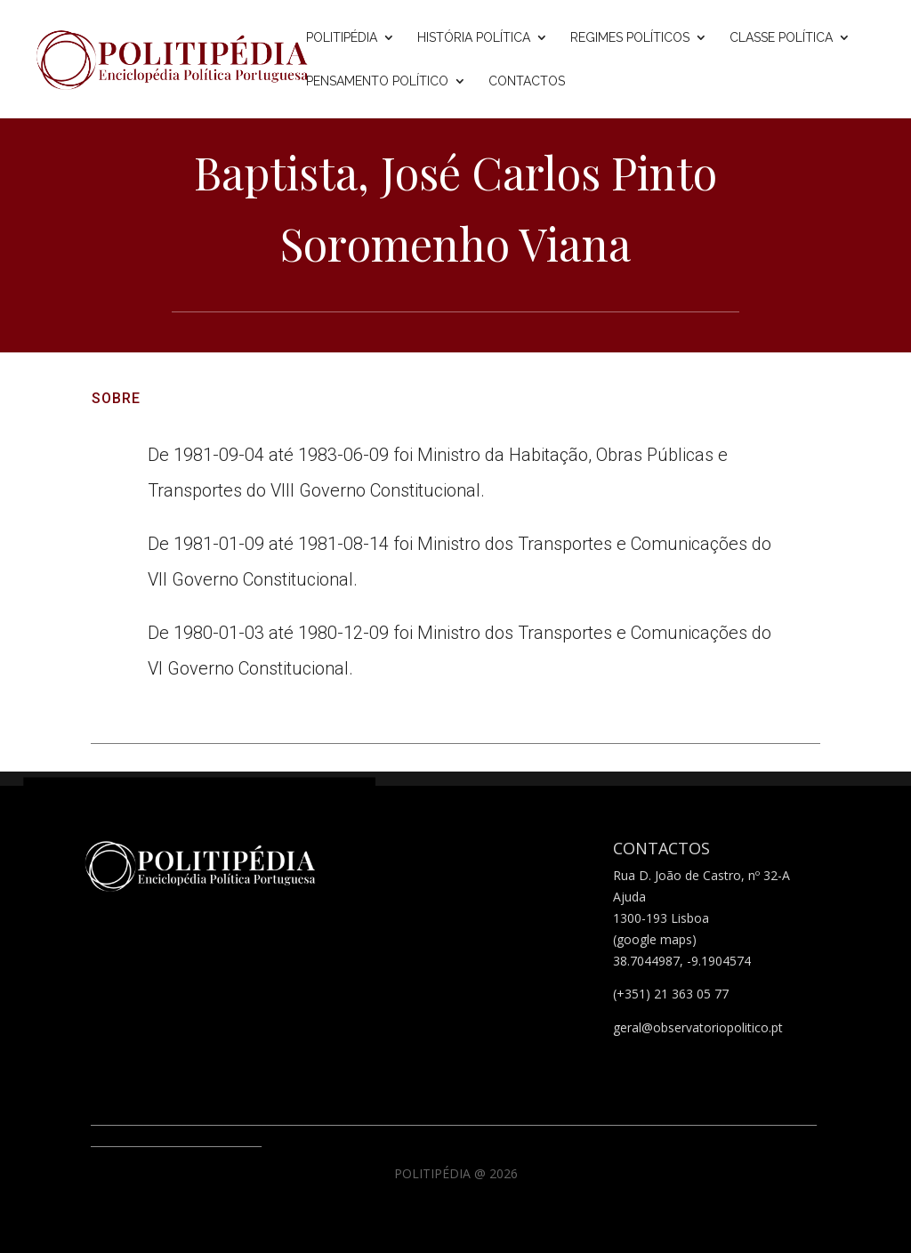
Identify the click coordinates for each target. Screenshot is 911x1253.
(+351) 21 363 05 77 (671, 993)
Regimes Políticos (629, 37)
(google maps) (655, 939)
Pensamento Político (377, 81)
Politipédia (341, 37)
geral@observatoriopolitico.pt (698, 1027)
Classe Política (781, 37)
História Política (473, 37)
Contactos (526, 81)
